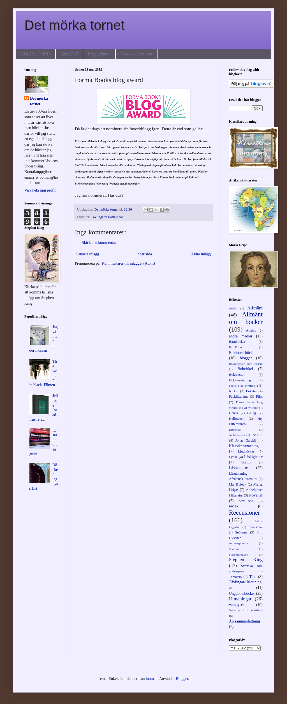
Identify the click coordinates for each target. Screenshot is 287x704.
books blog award (241, 385)
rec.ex (234, 506)
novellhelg (246, 501)
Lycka (233, 457)
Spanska (234, 549)
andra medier (240, 336)
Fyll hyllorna (250, 407)
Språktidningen (238, 554)
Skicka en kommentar (99, 243)
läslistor (246, 462)
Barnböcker (237, 342)
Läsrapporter (239, 468)
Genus (233, 413)
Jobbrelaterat (237, 435)
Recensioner (244, 512)
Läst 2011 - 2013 (35, 54)
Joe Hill (257, 435)
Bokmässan (237, 375)
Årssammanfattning (244, 621)
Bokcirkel (245, 369)
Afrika (233, 308)
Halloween (236, 419)
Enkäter (251, 391)
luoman (152, 679)
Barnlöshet (235, 347)
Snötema (241, 532)
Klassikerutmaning (244, 446)
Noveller (256, 495)
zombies (257, 610)
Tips (252, 577)
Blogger (182, 679)
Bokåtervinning (240, 380)
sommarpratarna (239, 543)
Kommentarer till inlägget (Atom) (128, 263)
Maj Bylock (237, 484)
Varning (234, 610)
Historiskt (235, 429)
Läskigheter (253, 457)
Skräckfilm (256, 527)
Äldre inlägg (201, 254)
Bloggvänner (99, 54)
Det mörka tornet (74, 25)
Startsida (145, 254)
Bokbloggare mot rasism (246, 363)
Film (259, 396)
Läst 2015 (69, 54)
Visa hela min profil (40, 190)
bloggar (246, 358)
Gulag (251, 413)
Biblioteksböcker (242, 353)
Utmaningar (240, 599)
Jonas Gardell (245, 440)
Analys (251, 330)
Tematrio (235, 577)
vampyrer (236, 605)
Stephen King (246, 559)
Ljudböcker (246, 451)
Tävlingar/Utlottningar (107, 217)
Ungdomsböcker (242, 593)
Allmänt (255, 308)
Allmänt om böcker (246, 318)
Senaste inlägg (87, 254)
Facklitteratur (238, 396)
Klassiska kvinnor (136, 54)
